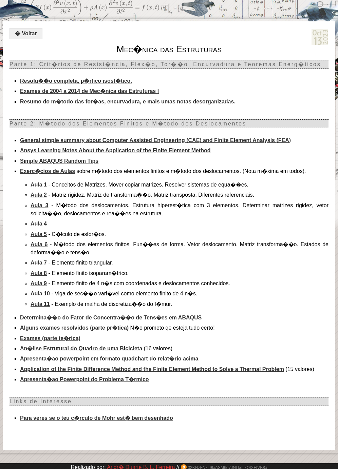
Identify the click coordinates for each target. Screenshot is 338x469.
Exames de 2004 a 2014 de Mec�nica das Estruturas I (89, 91)
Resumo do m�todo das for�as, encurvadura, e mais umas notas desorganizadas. (128, 101)
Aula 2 (39, 195)
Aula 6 (39, 244)
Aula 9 (39, 283)
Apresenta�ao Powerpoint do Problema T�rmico (84, 379)
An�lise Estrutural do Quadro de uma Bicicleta (81, 348)
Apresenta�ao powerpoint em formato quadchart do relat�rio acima (109, 358)
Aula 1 (39, 185)
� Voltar (26, 33)
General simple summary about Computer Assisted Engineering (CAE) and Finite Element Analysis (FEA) (155, 140)
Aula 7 (39, 263)
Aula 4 (39, 224)
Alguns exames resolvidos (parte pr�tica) (74, 328)
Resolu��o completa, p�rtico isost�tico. (76, 81)
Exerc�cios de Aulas (47, 171)
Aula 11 (40, 304)
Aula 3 (39, 205)
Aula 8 (39, 273)
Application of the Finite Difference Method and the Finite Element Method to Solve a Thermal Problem (152, 369)
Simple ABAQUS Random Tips (59, 161)
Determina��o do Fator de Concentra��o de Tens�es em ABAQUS (111, 317)
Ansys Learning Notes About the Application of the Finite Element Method (115, 150)
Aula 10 (40, 293)
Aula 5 (39, 234)
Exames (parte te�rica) (50, 338)
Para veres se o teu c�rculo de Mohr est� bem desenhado (96, 418)
